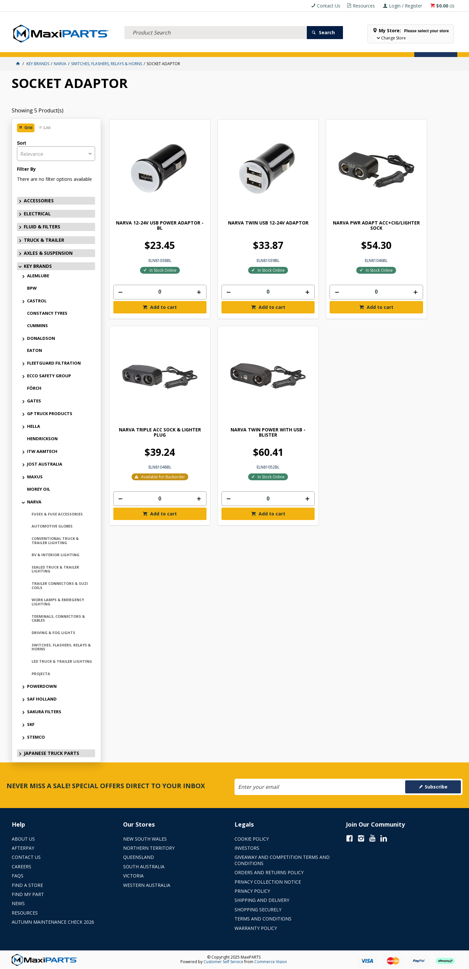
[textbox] (215, 24)
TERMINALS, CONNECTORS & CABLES (58, 618)
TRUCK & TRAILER (136, 48)
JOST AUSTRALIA (44, 464)
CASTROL (37, 301)
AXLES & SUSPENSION (183, 48)
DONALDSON (41, 338)
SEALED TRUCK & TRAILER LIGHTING (55, 569)
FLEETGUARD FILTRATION (54, 363)
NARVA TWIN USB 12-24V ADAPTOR (237, 203)
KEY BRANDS (223, 48)
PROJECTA (41, 673)
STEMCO (36, 737)
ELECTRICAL (61, 48)
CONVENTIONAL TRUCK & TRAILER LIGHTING (55, 540)
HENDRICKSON (42, 438)
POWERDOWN (42, 686)
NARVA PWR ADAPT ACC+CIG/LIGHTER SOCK (325, 203)
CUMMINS (37, 325)
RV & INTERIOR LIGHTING (55, 554)
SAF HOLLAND (42, 699)
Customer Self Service (223, 961)
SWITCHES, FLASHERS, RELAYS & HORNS (61, 647)
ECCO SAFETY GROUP (49, 376)
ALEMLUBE (38, 276)
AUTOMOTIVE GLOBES (52, 526)
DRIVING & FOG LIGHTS (53, 632)
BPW (32, 288)
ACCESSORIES (28, 48)
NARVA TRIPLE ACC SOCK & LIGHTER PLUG (413, 203)
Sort (21, 143)
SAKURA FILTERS (44, 712)
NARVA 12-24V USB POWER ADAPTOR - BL (150, 203)
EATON (34, 350)
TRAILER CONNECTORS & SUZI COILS (60, 585)
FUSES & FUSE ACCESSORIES (57, 514)
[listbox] (56, 153)
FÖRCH (34, 388)
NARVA (34, 502)
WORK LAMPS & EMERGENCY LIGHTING (58, 601)
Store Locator (285, 48)
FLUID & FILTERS (96, 48)
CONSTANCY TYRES (47, 313)
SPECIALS (252, 48)
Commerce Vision (270, 961)
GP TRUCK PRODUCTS (49, 413)
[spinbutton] (149, 270)
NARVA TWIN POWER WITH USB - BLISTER (149, 390)
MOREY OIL (38, 489)
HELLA (33, 426)
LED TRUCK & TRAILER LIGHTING (62, 661)
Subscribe (436, 787)
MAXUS (35, 477)
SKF (31, 724)
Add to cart (153, 285)
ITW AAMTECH (42, 451)
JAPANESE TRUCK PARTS (51, 753)
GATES (34, 401)
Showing (38, 110)
